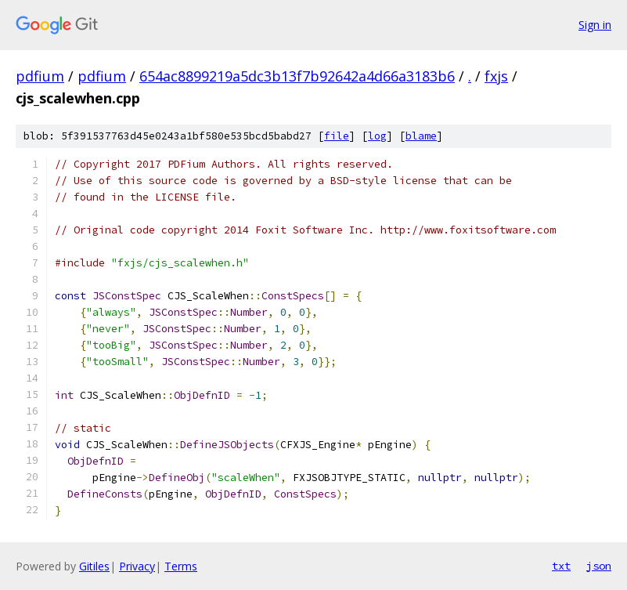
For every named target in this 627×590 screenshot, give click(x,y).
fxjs (496, 76)
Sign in (594, 24)
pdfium (40, 76)
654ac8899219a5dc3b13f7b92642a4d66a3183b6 (297, 76)
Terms (180, 566)
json (598, 566)
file (336, 136)
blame (421, 136)
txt (561, 566)
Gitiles (94, 566)
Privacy (137, 566)
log (377, 136)
